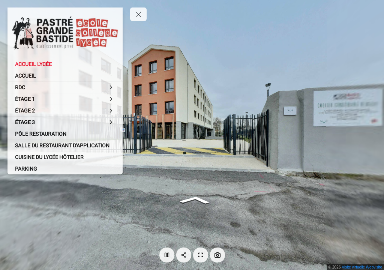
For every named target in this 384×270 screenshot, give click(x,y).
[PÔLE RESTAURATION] (65, 134)
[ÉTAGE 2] (65, 110)
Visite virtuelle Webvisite (362, 267)
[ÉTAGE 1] (65, 99)
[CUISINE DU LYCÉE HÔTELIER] (65, 157)
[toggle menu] (138, 14)
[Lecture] (166, 255)
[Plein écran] (200, 255)
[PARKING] (65, 168)
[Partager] (183, 255)
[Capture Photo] (217, 255)
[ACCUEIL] (65, 75)
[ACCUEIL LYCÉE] (65, 64)
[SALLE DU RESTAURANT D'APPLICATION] (65, 145)
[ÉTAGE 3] (65, 122)
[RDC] (65, 87)
